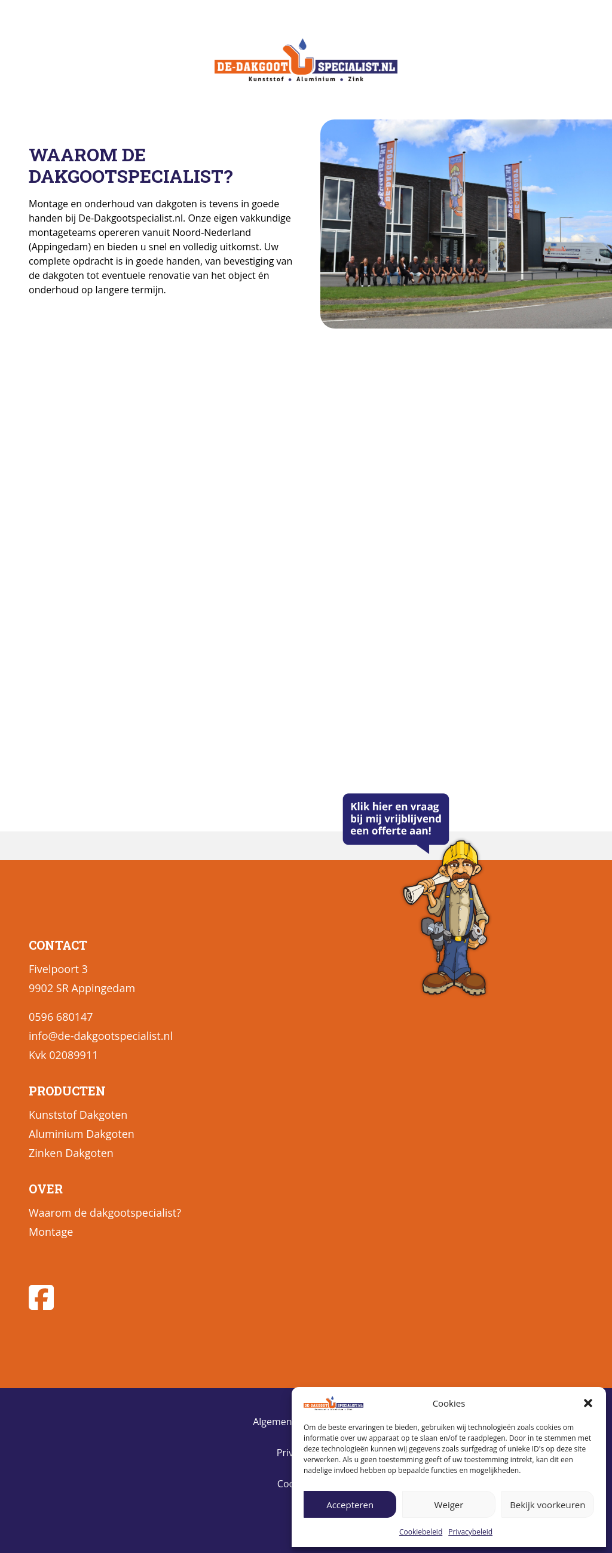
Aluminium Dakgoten (81, 1134)
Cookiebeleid (420, 1532)
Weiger (449, 1505)
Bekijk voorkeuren (547, 1505)
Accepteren (350, 1505)
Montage (51, 1231)
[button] (588, 1403)
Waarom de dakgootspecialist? (105, 1212)
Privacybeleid (470, 1532)
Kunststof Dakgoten (78, 1114)
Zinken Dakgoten (71, 1153)
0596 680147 (61, 1016)
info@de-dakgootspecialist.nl (101, 1036)
